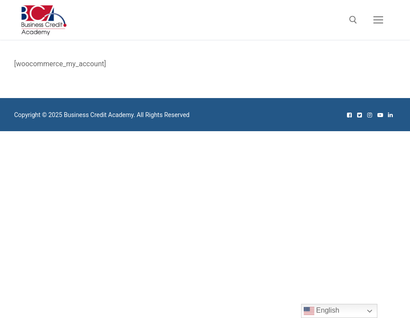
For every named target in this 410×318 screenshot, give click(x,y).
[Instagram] (370, 115)
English (321, 311)
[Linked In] (390, 115)
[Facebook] (349, 115)
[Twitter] (359, 115)
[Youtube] (380, 115)
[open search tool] (353, 20)
